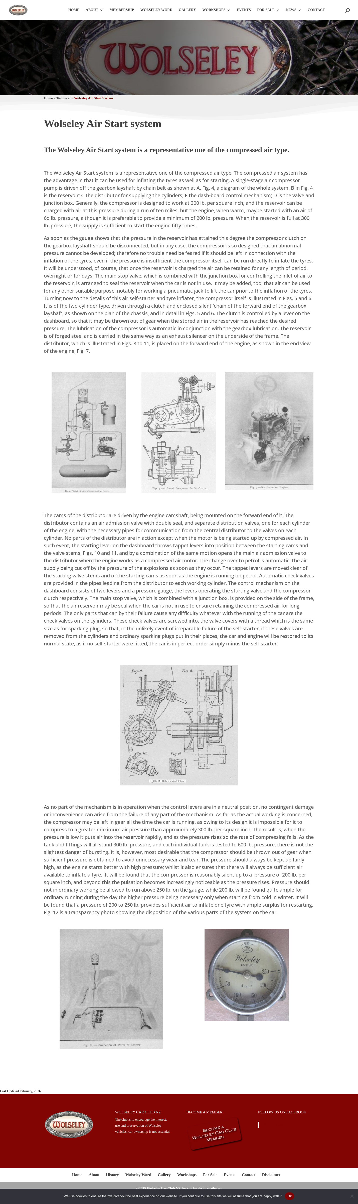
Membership (122, 10)
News (291, 10)
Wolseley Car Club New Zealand (287, 1124)
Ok (289, 1196)
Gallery (187, 10)
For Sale (266, 10)
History (112, 1175)
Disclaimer (271, 1175)
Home (73, 10)
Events (244, 10)
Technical (63, 98)
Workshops (213, 10)
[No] (351, 1196)
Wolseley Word (156, 10)
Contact (316, 10)
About (92, 10)
